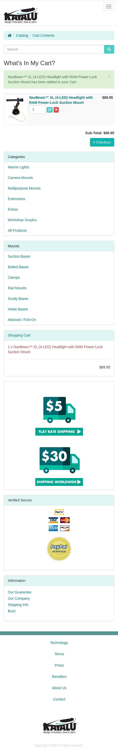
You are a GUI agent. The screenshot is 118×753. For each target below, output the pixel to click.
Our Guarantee (19, 592)
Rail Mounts (17, 288)
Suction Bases (19, 256)
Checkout (102, 142)
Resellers (59, 677)
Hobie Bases (18, 309)
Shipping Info (18, 605)
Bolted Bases (18, 267)
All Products (17, 230)
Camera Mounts (20, 178)
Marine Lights (18, 167)
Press (59, 665)
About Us (59, 688)
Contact (59, 699)
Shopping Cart (19, 335)
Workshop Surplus (22, 220)
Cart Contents (43, 35)
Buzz (12, 611)
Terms (59, 654)
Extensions (16, 199)
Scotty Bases (18, 299)
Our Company (19, 598)
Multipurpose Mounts (24, 188)
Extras (13, 209)
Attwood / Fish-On (22, 320)
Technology (59, 643)
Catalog (22, 35)
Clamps (14, 277)
